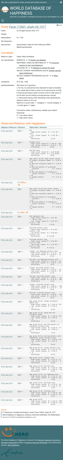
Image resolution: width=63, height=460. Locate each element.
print (59, 25)
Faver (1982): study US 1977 (27, 27)
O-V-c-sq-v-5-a (6, 131)
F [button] (18, 182)
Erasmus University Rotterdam (36, 443)
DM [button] (19, 131)
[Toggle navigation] (2, 21)
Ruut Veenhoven (13, 445)
